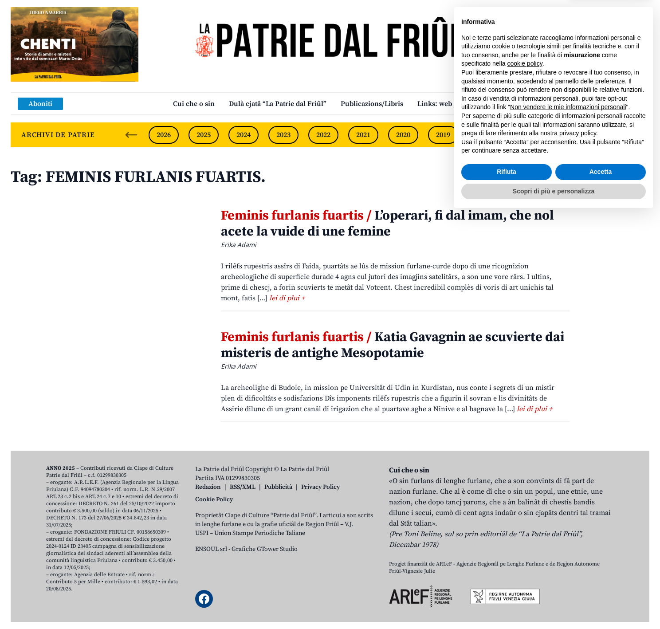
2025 (203, 134)
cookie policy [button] (524, 477)
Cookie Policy (214, 499)
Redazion (208, 487)
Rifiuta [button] (506, 585)
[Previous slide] (131, 135)
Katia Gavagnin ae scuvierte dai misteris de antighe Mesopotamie (392, 345)
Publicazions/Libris (372, 103)
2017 (523, 134)
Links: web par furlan (452, 103)
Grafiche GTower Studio (265, 549)
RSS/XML (242, 487)
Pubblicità (278, 487)
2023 (283, 134)
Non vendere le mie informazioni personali (568, 520)
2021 (363, 134)
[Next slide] (635, 135)
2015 (603, 134)
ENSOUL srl (211, 549)
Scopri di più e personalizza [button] (553, 604)
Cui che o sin (194, 103)
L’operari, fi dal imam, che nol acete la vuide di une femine (387, 223)
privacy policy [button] (577, 546)
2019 (443, 134)
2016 (563, 134)
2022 (323, 134)
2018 (483, 134)
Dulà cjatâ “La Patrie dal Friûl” (277, 103)
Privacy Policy (320, 487)
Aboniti (40, 103)
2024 (243, 134)
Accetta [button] (600, 585)
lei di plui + (287, 298)
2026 (164, 134)
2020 (403, 134)
